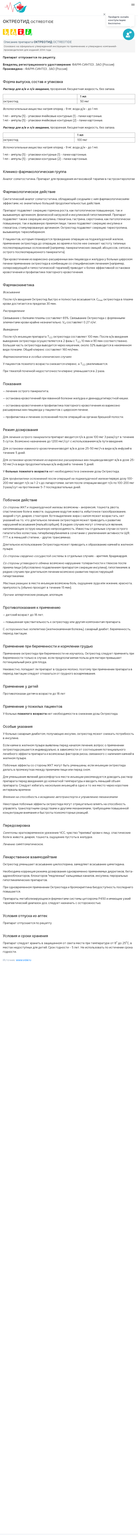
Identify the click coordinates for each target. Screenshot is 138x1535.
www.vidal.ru (23, 960)
